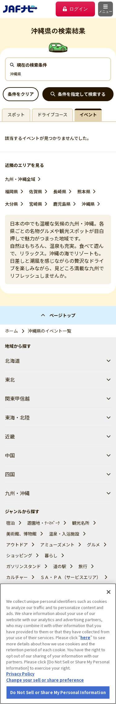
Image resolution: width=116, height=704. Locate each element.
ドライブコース (52, 114)
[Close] (108, 592)
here (85, 637)
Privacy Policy (20, 674)
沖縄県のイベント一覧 (49, 331)
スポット (16, 114)
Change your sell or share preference (45, 680)
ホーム (11, 331)
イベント (88, 114)
